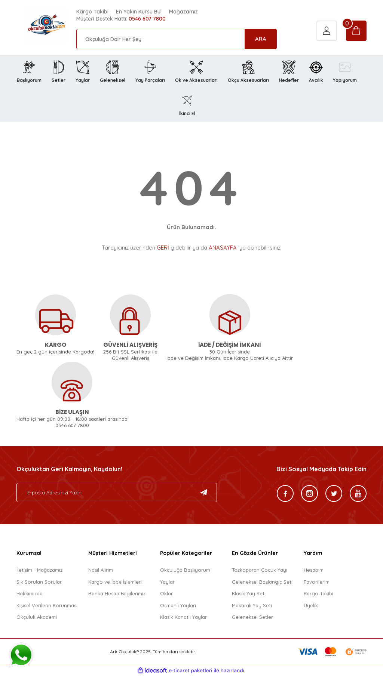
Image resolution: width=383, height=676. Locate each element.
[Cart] (356, 32)
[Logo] (36, 25)
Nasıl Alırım (100, 570)
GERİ (163, 247)
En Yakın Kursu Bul (139, 11)
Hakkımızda (29, 593)
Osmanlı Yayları (178, 605)
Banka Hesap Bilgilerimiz (116, 593)
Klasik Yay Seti (249, 593)
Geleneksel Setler (252, 617)
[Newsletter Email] (116, 492)
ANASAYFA (223, 247)
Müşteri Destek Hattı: (121, 18)
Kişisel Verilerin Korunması (46, 605)
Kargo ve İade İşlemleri (115, 582)
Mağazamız (183, 11)
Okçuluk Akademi (36, 617)
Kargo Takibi (92, 11)
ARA (260, 38)
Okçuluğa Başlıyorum (185, 570)
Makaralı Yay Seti (252, 605)
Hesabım (314, 570)
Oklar (166, 593)
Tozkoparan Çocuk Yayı (259, 570)
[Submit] (204, 492)
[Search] (176, 39)
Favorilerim (317, 582)
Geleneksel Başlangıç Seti (262, 582)
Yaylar (167, 582)
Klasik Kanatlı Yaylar (183, 617)
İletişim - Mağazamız (39, 570)
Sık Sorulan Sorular (39, 582)
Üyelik (311, 605)
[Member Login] (326, 32)
